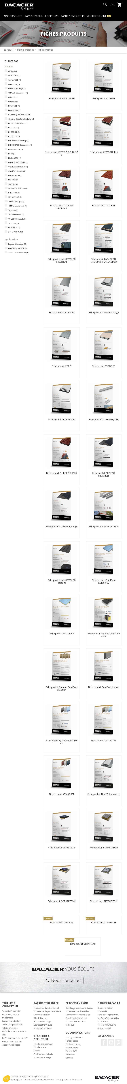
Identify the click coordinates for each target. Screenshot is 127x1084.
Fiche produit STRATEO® (82, 943)
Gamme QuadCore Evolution (21, 119)
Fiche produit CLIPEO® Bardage (62, 526)
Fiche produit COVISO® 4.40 (104, 152)
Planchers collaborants (43, 1044)
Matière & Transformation (108, 1018)
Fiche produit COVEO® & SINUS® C (61, 153)
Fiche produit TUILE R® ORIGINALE (61, 207)
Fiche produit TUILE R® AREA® (61, 473)
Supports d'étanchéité (11, 1011)
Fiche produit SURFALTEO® (61, 847)
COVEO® (13, 97)
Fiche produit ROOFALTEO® (104, 847)
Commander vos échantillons (77, 1011)
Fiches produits (72, 1041)
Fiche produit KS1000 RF (61, 633)
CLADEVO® (14, 84)
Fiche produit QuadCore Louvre (103, 687)
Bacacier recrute (104, 1028)
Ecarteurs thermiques (43, 1025)
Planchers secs (40, 1047)
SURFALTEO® (14, 197)
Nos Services (103, 1021)
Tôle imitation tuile (10, 1028)
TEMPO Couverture (17, 206)
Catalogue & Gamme (74, 1037)
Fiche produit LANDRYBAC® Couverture (61, 260)
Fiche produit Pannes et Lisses (104, 526)
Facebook (104, 1042)
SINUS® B (13, 180)
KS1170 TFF (14, 136)
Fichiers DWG (71, 1051)
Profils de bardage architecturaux (47, 1011)
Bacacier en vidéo (105, 1008)
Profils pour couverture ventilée (15, 1038)
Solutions (69, 1057)
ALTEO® (12, 71)
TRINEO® (13, 210)
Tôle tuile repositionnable (12, 1024)
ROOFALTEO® (15, 175)
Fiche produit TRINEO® (61, 922)
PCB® (11, 154)
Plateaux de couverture (11, 1041)
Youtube (111, 1042)
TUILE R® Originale (17, 219)
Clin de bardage (40, 1018)
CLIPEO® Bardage (16, 88)
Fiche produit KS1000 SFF (61, 794)
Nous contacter (63, 980)
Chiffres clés (103, 1011)
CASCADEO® (14, 80)
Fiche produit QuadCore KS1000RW (104, 581)
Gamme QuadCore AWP (19, 114)
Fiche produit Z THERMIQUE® (104, 419)
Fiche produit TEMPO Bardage (104, 312)
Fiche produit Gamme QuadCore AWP (104, 635)
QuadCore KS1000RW (18, 162)
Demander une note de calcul (78, 1014)
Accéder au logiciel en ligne (77, 1018)
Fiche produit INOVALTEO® (103, 901)
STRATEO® (13, 193)
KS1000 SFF (13, 132)
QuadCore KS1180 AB (18, 167)
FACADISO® (14, 110)
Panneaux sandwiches (11, 1021)
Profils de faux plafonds (43, 1054)
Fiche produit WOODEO (103, 366)
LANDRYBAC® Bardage (18, 140)
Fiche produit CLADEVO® (61, 312)
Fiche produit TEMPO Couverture (103, 794)
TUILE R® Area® (16, 214)
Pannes (37, 1050)
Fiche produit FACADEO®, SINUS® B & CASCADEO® (104, 260)
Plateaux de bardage (42, 1021)
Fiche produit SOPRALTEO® (62, 901)
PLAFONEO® (14, 158)
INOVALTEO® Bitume (18, 123)
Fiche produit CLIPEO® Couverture (103, 474)
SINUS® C (13, 184)
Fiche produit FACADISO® (62, 98)
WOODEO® (14, 227)
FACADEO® (14, 106)
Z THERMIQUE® (15, 232)
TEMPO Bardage (16, 201)
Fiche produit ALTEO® (104, 98)
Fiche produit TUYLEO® (104, 205)
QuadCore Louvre (16, 171)
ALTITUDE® (14, 75)
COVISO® (13, 101)
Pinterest (118, 1042)
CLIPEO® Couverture (18, 93)
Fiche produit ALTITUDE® (104, 922)
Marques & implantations (108, 1014)
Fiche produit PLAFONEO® (61, 419)
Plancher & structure (18, 248)
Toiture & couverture (18, 253)
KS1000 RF (13, 127)
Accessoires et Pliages (11, 1045)
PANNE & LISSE (15, 149)
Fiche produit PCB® (61, 366)
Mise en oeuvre (72, 1047)
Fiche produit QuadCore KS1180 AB (62, 742)
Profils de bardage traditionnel (46, 1008)
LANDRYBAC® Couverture (20, 145)
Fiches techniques (73, 1044)
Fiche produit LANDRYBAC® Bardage (61, 581)
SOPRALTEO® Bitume (18, 188)
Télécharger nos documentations (79, 1008)
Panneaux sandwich (42, 1014)
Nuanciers (70, 1054)
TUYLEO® (13, 223)
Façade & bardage (17, 244)
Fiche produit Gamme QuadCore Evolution (61, 688)
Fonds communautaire (107, 1025)
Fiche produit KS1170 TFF (103, 740)
